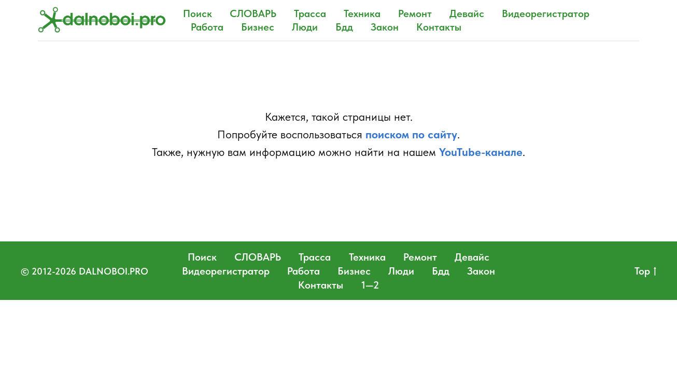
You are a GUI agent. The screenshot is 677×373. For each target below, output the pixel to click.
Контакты (438, 27)
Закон (385, 27)
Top (645, 271)
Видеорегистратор (545, 13)
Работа (207, 27)
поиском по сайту (411, 134)
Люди (305, 27)
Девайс (466, 13)
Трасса (310, 13)
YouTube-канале (481, 152)
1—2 (370, 285)
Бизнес (257, 27)
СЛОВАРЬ (253, 13)
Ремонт (415, 13)
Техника (362, 13)
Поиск (197, 13)
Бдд (344, 27)
